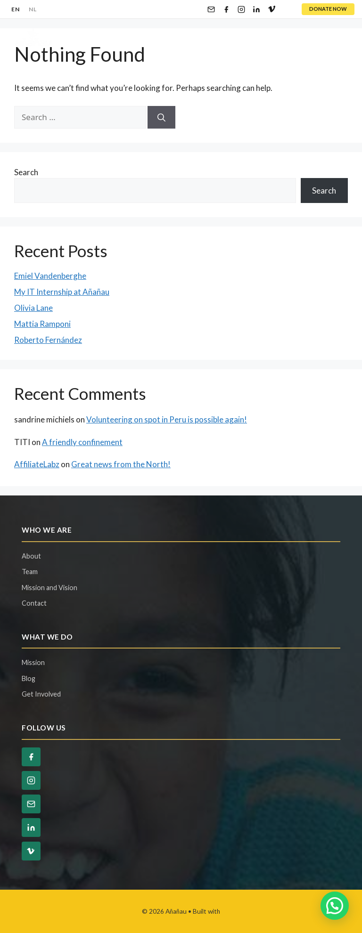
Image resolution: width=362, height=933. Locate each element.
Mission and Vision (49, 588)
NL (32, 9)
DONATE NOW (328, 9)
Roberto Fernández (48, 340)
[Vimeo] (271, 9)
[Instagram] (241, 9)
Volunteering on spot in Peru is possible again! (166, 419)
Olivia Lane (33, 308)
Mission (33, 662)
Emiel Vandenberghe (50, 276)
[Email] (211, 9)
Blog (28, 678)
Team (30, 572)
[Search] (161, 117)
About (31, 556)
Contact (34, 603)
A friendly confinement (82, 442)
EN (15, 9)
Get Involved (41, 694)
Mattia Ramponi (42, 324)
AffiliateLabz (36, 464)
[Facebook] (226, 9)
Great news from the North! (121, 464)
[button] (335, 906)
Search (26, 172)
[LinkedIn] (256, 9)
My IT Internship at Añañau (61, 292)
